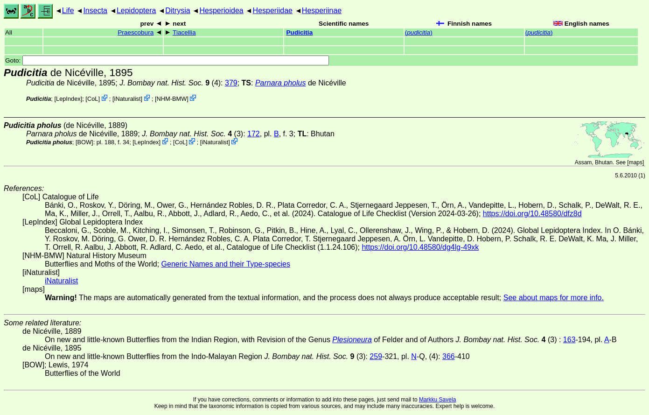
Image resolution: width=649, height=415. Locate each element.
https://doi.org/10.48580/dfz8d (532, 214)
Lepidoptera (136, 10)
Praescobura (136, 32)
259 (376, 356)
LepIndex (68, 98)
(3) (192, 134)
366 (448, 356)
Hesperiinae (322, 10)
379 (231, 83)
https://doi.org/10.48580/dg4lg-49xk (420, 247)
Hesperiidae (273, 10)
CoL (92, 98)
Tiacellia (184, 32)
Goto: (167, 60)
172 (253, 134)
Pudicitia (299, 32)
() (419, 32)
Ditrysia (177, 10)
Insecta (95, 10)
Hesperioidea (221, 10)
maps (635, 162)
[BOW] (84, 142)
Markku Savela (437, 399)
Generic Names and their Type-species (225, 264)
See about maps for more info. (553, 298)
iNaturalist (127, 98)
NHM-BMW (172, 98)
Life (68, 10)
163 (569, 340)
